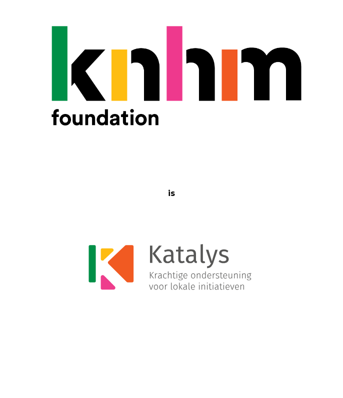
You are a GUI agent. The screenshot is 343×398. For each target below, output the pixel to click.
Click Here (233, 355)
